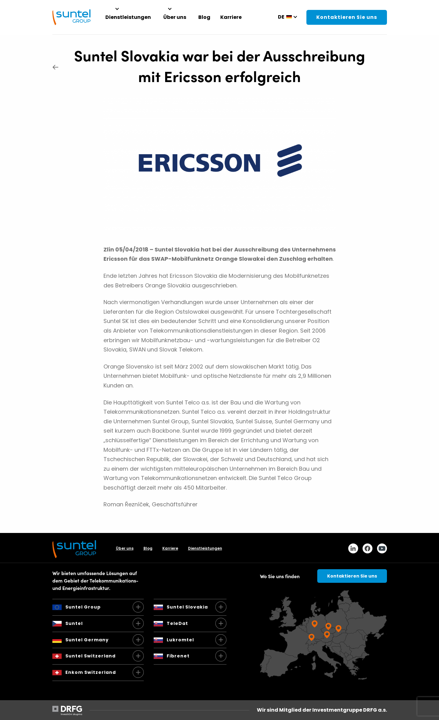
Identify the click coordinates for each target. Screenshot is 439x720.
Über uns (125, 548)
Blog (147, 548)
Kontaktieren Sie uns (346, 17)
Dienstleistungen (205, 548)
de (281, 16)
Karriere (170, 548)
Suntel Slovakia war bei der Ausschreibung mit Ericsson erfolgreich (219, 65)
